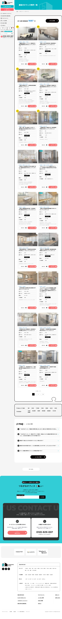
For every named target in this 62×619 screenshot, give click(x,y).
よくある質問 (4, 20)
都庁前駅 (44, 247)
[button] (26, 123)
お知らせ (3, 25)
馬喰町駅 (44, 327)
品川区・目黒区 (43, 568)
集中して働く (27, 583)
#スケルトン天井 (21, 100)
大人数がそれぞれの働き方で (29, 587)
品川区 (51, 408)
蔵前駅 (26, 84)
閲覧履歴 (7, 29)
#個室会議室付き (21, 58)
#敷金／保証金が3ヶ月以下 (52, 55)
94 (43, 394)
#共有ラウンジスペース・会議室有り (29, 100)
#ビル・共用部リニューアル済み (44, 103)
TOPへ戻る (31, 469)
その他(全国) (34, 570)
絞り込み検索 (54, 20)
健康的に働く (47, 583)
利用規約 (11, 611)
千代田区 (37, 408)
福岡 (30, 570)
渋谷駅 (24, 247)
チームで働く (32, 583)
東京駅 (44, 286)
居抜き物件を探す (7, 6)
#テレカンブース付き (22, 101)
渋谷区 (32, 408)
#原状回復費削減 (45, 55)
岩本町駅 (47, 165)
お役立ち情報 (4, 23)
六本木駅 (44, 41)
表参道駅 (26, 247)
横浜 (25, 570)
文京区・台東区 (49, 568)
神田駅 (44, 165)
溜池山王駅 (45, 126)
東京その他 (54, 568)
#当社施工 (49, 222)
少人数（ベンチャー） (28, 589)
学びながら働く (27, 585)
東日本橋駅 (49, 327)
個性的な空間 (37, 587)
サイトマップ (28, 611)
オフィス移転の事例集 (21, 611)
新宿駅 (48, 247)
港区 (28, 408)
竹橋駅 (24, 41)
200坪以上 (43, 579)
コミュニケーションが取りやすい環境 (37, 585)
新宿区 (47, 408)
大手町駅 (26, 41)
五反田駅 (24, 126)
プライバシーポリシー (5, 611)
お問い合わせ (57, 597)
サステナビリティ (4, 18)
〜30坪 (26, 579)
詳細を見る (23, 63)
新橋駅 (44, 207)
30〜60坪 (29, 579)
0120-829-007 (8, 36)
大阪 (28, 570)
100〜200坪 (39, 579)
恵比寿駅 (34, 410)
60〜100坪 (34, 579)
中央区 (42, 408)
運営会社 (15, 611)
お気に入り (12, 28)
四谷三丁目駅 (27, 165)
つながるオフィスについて (6, 13)
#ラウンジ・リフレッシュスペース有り (29, 299)
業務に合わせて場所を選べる (45, 587)
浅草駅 (24, 84)
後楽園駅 (24, 286)
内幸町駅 (47, 207)
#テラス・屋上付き (28, 222)
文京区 (56, 408)
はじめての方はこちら (22, 597)
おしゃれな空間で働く (54, 587)
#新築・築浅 (28, 223)
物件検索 (2, 31)
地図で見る (27, 52)
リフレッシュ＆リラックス (40, 583)
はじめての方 (3, 29)
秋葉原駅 (51, 165)
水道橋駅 (24, 207)
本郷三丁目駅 (25, 327)
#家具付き (25, 58)
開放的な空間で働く (53, 583)
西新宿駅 (49, 410)
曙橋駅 (24, 165)
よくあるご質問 (38, 457)
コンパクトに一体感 (47, 585)
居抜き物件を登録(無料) (6, 15)
